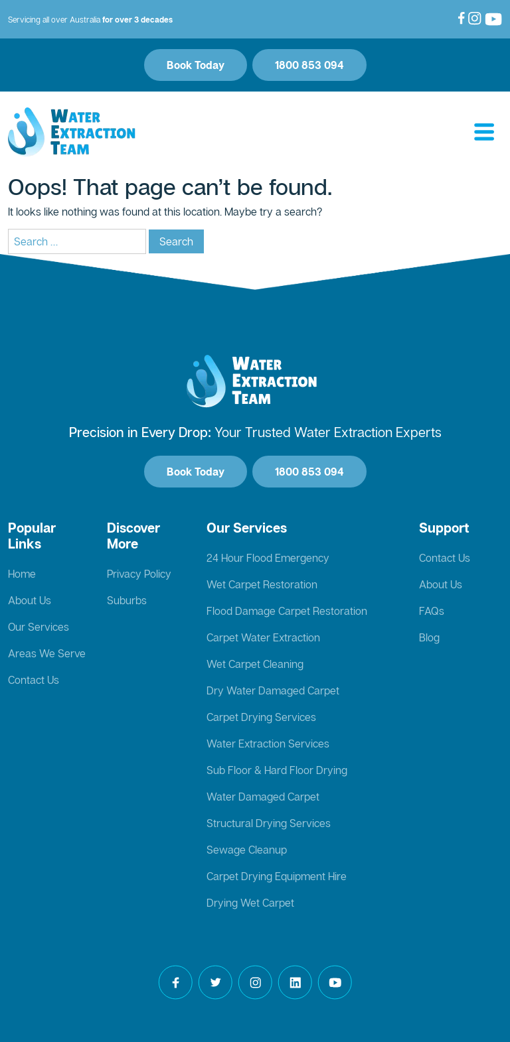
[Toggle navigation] (484, 132)
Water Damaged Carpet (263, 796)
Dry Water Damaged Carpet (273, 690)
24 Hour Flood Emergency (268, 557)
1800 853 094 (309, 65)
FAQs (431, 611)
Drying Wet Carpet (250, 902)
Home (22, 573)
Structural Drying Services (269, 823)
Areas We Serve (47, 653)
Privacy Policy (139, 573)
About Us (29, 600)
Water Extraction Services (268, 743)
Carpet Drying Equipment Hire (277, 876)
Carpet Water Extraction (263, 637)
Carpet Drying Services (261, 717)
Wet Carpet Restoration (262, 584)
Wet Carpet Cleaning (255, 664)
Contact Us (33, 679)
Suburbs (127, 600)
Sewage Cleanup (247, 849)
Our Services (38, 626)
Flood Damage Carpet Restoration (287, 611)
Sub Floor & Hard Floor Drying (277, 770)
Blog (429, 637)
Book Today (195, 65)
